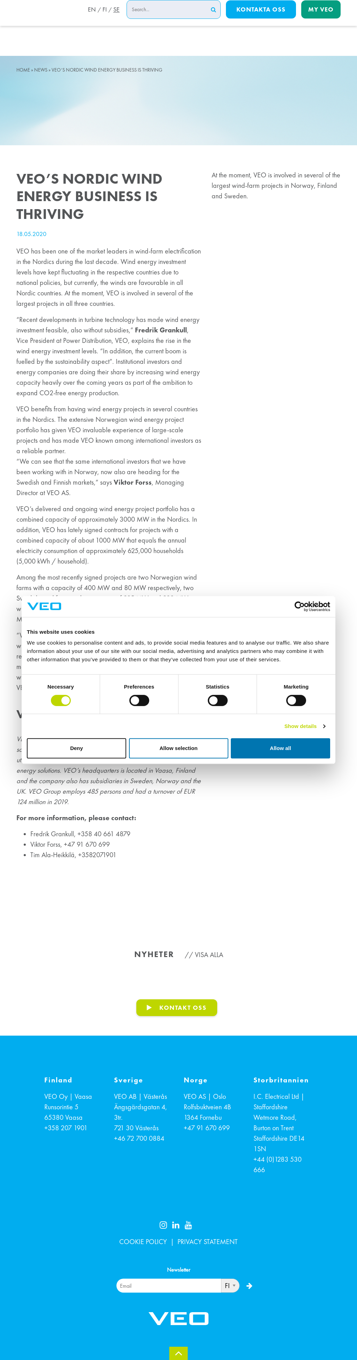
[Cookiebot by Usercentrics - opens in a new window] (299, 606)
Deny (76, 748)
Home (23, 70)
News (40, 70)
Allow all (280, 748)
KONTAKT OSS (183, 1008)
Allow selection (178, 748)
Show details (300, 726)
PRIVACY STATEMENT (207, 1241)
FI (103, 18)
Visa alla (209, 954)
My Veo (321, 18)
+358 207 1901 (66, 1128)
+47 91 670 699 (207, 1128)
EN (90, 18)
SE (116, 18)
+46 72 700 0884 (139, 1138)
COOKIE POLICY (143, 1241)
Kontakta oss (261, 18)
